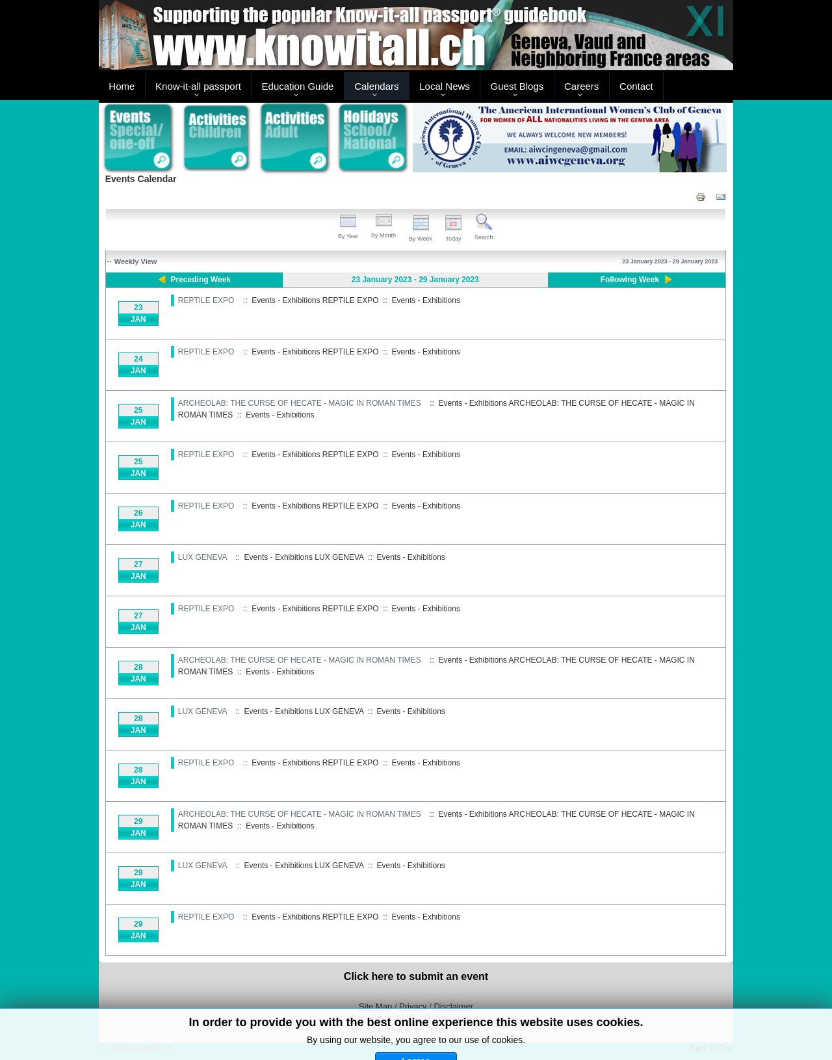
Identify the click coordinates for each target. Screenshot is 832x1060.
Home (122, 86)
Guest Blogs (517, 86)
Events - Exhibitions (426, 300)
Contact (636, 86)
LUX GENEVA (202, 557)
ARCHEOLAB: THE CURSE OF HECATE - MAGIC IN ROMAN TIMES (299, 403)
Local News (444, 86)
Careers (581, 86)
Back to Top (711, 1048)
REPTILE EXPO (206, 300)
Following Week (630, 279)
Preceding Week (201, 279)
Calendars (376, 86)
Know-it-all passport (198, 86)
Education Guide (298, 86)
